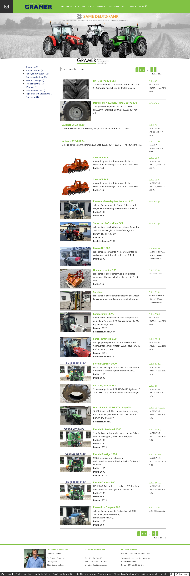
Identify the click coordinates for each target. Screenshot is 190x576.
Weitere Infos (182, 574)
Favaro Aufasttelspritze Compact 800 (113, 201)
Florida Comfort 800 (104, 482)
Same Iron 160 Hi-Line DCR (108, 223)
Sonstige (98, 292)
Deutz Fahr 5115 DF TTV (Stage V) (112, 407)
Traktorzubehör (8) (34, 70)
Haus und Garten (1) (35, 90)
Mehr (142, 6)
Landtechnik (88, 6)
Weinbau (101, 6)
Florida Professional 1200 (107, 429)
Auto (123, 6)
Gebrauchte (72, 6)
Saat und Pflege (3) (35, 80)
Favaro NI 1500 (101, 248)
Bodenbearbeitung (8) (36, 76)
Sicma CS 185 (100, 157)
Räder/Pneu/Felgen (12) (37, 73)
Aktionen (113, 6)
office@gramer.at (99, 565)
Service (132, 6)
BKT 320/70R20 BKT (104, 385)
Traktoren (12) (32, 66)
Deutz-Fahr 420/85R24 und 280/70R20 (115, 102)
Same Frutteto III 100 (105, 338)
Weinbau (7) (31, 86)
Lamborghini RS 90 (103, 314)
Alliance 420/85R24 (73, 141)
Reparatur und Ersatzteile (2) (39, 93)
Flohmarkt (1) (32, 96)
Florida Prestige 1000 (105, 454)
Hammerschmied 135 (105, 270)
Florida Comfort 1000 (105, 363)
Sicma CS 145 (100, 179)
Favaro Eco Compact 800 (106, 507)
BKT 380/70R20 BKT (104, 81)
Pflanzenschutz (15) (35, 83)
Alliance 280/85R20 (73, 124)
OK (171, 574)
